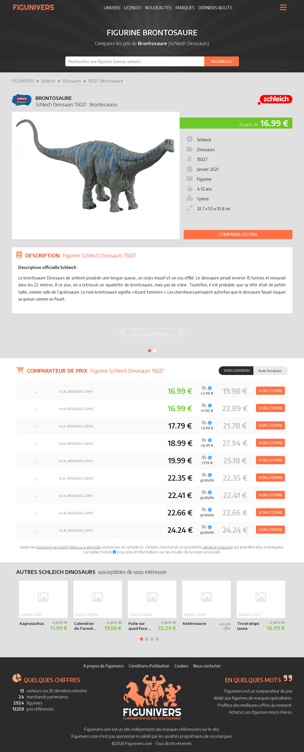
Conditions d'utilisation (149, 665)
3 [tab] (152, 639)
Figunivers (36, 7)
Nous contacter (207, 665)
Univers (112, 7)
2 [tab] (154, 350)
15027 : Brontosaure (105, 80)
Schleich (48, 80)
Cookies (181, 665)
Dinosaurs (72, 80)
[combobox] (152, 61)
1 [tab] (149, 350)
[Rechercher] (221, 61)
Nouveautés (158, 7)
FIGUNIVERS (23, 80)
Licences (132, 7)
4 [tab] (157, 639)
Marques (185, 7)
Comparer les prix (238, 234)
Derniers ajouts (215, 7)
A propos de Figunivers (103, 665)
